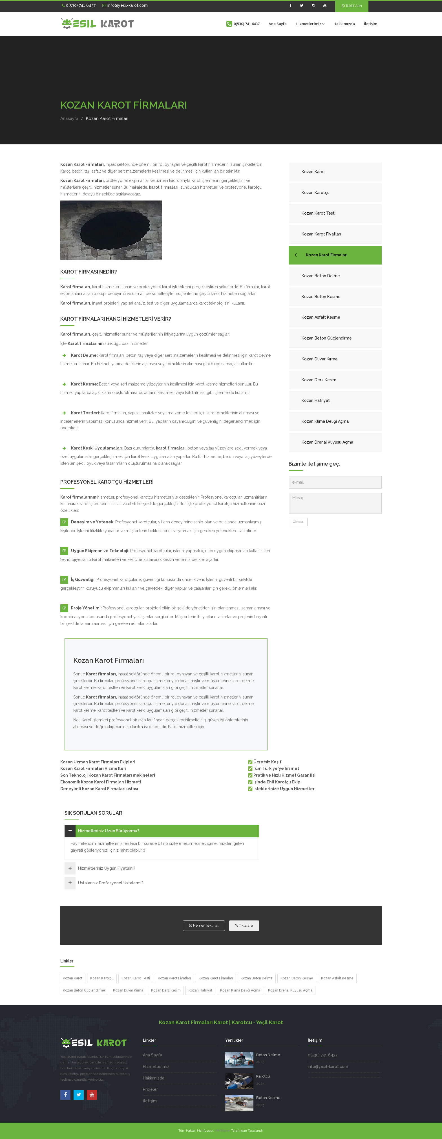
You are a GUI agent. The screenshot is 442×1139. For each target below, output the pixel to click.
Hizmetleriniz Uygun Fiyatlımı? (106, 868)
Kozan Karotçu (316, 192)
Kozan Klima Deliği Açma (325, 421)
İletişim (370, 23)
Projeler (150, 1089)
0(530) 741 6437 (79, 5)
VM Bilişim (223, 1131)
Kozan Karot (313, 171)
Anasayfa (69, 118)
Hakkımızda (344, 23)
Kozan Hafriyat (316, 400)
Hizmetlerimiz (310, 23)
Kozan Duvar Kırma (319, 359)
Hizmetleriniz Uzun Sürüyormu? (108, 831)
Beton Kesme (268, 1098)
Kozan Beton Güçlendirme (327, 338)
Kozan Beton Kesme (321, 296)
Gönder (298, 522)
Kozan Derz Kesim (319, 380)
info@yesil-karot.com (125, 5)
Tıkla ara (244, 925)
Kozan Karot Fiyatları (321, 234)
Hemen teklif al (203, 925)
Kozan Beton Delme (321, 276)
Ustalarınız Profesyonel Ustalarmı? (110, 883)
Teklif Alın (352, 6)
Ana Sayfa (278, 23)
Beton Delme (268, 1055)
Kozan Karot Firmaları (327, 255)
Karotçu (263, 1076)
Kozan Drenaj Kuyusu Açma (327, 442)
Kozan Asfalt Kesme (321, 317)
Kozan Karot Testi (318, 213)
